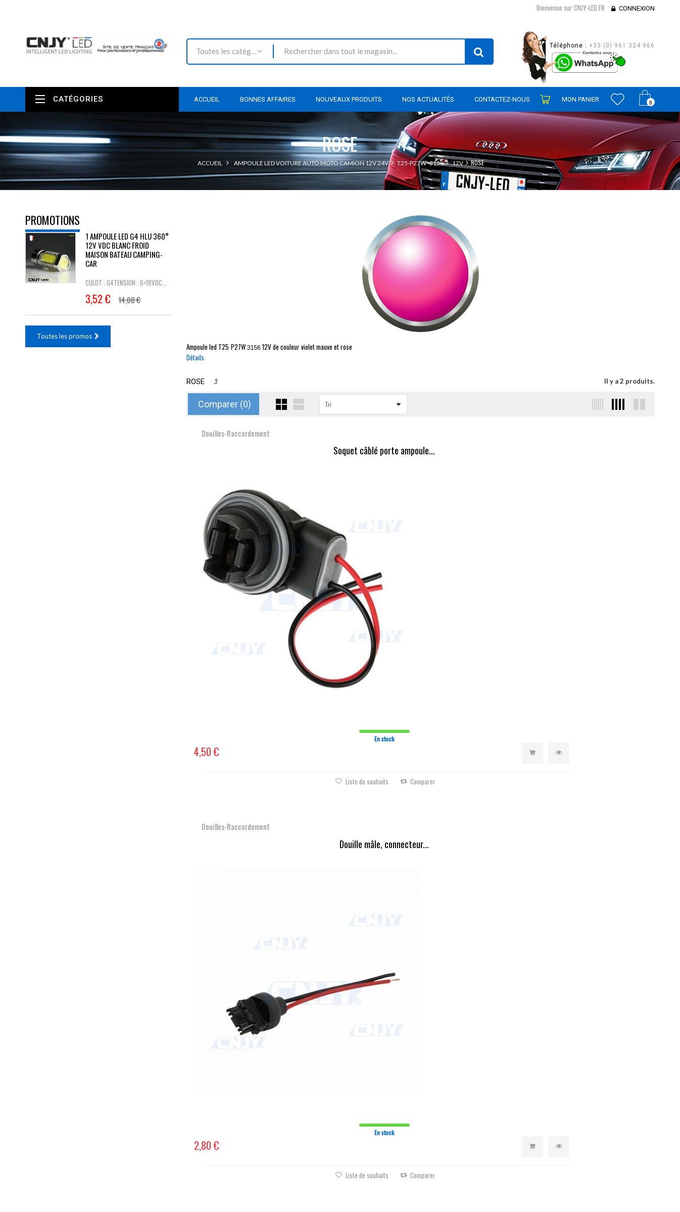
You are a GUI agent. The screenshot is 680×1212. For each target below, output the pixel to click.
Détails (195, 357)
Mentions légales (264, 1100)
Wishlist (617, 99)
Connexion (637, 8)
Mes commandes (373, 1033)
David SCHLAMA (99, 1206)
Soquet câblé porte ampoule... (264, 451)
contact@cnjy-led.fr (100, 1089)
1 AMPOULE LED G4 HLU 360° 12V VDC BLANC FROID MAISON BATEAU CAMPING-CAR (127, 257)
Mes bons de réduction (381, 1101)
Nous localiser (114, 1050)
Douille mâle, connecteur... (420, 451)
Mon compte (371, 1008)
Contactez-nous (263, 1072)
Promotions (52, 220)
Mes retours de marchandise (389, 1046)
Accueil (210, 163)
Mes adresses (368, 1073)
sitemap (252, 1150)
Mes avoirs (364, 1060)
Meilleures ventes (266, 1059)
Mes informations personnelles (393, 1087)
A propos (254, 1137)
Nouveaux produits (268, 1045)
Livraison (253, 1086)
